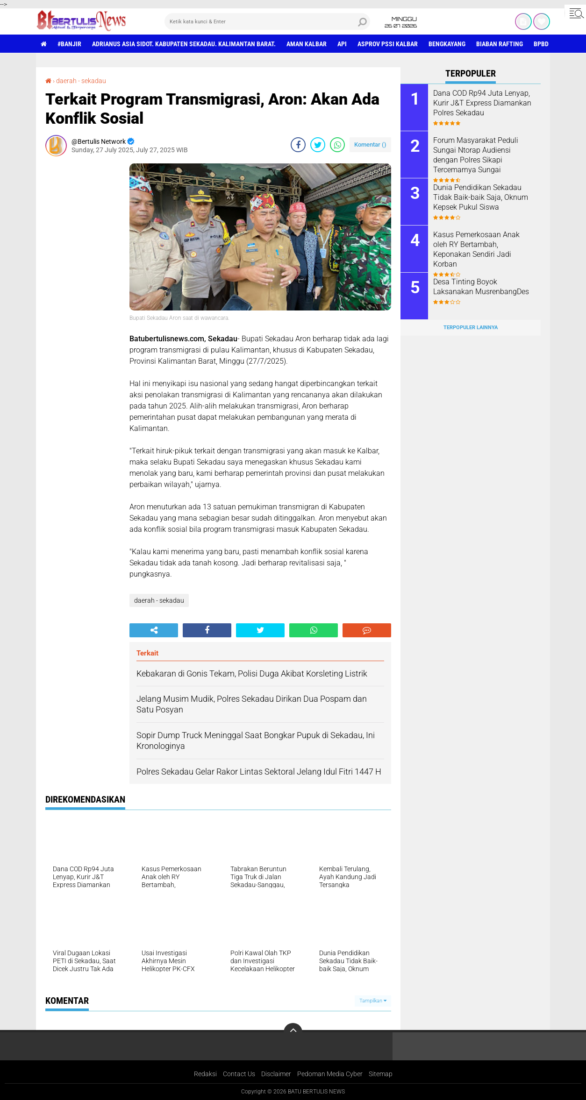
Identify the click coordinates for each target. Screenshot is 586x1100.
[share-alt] (153, 630)
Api (342, 44)
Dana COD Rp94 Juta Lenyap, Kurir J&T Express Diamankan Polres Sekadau (482, 103)
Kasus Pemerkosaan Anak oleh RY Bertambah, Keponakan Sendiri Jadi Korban (476, 249)
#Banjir (69, 44)
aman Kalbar (306, 44)
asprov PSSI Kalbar (387, 44)
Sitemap (381, 1074)
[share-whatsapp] (337, 144)
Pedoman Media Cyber (330, 1074)
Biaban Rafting (499, 44)
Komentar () (370, 144)
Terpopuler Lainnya (470, 327)
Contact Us (239, 1074)
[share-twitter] (317, 144)
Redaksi (205, 1074)
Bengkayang (447, 44)
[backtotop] (293, 1032)
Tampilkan (372, 1001)
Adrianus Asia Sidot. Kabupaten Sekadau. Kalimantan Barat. (184, 44)
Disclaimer (276, 1074)
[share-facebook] (298, 144)
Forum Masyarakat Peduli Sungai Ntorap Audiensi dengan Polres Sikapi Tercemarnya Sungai (475, 155)
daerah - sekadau (81, 81)
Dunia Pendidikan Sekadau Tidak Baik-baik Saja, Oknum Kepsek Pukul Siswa (480, 197)
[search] (267, 21)
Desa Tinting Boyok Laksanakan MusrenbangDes (481, 286)
